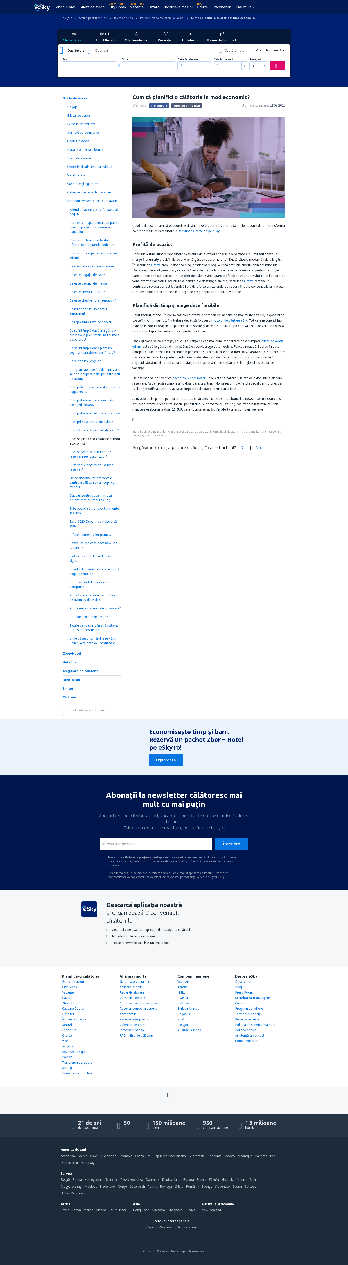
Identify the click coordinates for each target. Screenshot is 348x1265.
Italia (254, 1179)
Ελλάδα (214, 1179)
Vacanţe (137, 6)
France (202, 1179)
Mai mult (243, 6)
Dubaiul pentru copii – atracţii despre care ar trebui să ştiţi (91, 497)
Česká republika (131, 1179)
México (229, 1156)
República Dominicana (169, 1156)
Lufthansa (184, 1003)
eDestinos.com (186, 1227)
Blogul (239, 987)
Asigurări (68, 1046)
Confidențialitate (247, 1041)
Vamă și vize (76, 175)
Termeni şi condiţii (248, 1014)
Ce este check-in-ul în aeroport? (93, 300)
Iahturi (68, 688)
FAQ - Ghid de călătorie (137, 1035)
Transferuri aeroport (77, 1062)
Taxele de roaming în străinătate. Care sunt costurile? (94, 627)
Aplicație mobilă (131, 987)
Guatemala (197, 1156)
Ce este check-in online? (87, 292)
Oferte (202, 6)
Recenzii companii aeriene (138, 1008)
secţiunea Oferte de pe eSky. (199, 231)
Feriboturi (69, 1030)
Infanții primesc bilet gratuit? (91, 534)
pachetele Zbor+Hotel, (189, 378)
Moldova (90, 1186)
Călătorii (69, 697)
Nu (258, 447)
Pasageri (255, 59)
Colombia (125, 1156)
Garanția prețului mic (135, 981)
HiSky (181, 992)
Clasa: (260, 50)
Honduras (214, 1156)
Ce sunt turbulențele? (85, 361)
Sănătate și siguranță (82, 184)
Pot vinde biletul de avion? (89, 617)
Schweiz (250, 1186)
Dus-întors (76, 50)
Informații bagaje (132, 1030)
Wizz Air (183, 981)
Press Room (244, 992)
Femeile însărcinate (81, 124)
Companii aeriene (132, 998)
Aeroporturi (128, 1014)
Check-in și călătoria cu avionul (89, 167)
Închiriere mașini (178, 6)
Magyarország (71, 1186)
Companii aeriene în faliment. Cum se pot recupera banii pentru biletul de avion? (95, 374)
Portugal (166, 1186)
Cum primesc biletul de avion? (91, 422)
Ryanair (182, 998)
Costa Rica (143, 1156)
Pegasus (183, 1014)
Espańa (188, 1179)
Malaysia (158, 1210)
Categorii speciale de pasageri (89, 192)
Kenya (76, 1210)
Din (65, 59)
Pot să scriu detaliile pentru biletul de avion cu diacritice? (94, 597)
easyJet (182, 1025)
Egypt (65, 1210)
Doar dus (102, 50)
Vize (65, 1041)
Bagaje (72, 107)
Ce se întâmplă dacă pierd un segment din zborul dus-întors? (92, 350)
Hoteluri (69, 662)
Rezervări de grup (75, 1051)
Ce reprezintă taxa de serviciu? (92, 322)
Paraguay (87, 1163)
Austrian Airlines (189, 1030)
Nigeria (101, 1210)
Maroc (88, 1210)
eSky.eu (150, 1227)
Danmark (152, 1179)
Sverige (207, 1186)
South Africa (118, 1210)
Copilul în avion (78, 141)
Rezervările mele (247, 1019)
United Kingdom (72, 1193)
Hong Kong (141, 1210)
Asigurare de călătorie (81, 671)
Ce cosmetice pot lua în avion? (92, 266)
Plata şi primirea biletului (85, 149)
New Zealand (211, 1210)
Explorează (166, 760)
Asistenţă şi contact (249, 1035)
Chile (93, 1156)
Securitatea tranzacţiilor (252, 998)
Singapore (175, 1210)
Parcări (67, 1057)
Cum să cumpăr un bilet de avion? (94, 430)
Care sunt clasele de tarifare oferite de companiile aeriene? (92, 242)
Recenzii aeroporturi (134, 1019)
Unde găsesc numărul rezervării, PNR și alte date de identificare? (93, 640)
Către (124, 59)
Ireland (242, 1179)
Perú (273, 1156)
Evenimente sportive (77, 1073)
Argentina (68, 1156)
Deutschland (171, 1179)
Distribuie (159, 105)
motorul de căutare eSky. (229, 320)
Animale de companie (83, 132)
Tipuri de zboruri (79, 158)
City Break (117, 6)
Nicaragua (245, 1156)
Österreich (137, 1186)
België (65, 1179)
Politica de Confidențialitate (255, 1025)
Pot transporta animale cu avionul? (95, 608)
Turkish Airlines (188, 1008)
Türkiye (190, 1210)
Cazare (153, 6)
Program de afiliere (249, 1008)
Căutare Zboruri (73, 1008)
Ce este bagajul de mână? (89, 283)
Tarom (182, 987)
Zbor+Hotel (65, 6)
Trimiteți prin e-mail (186, 105)
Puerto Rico (69, 1163)
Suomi (237, 1186)
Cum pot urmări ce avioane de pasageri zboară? (92, 402)
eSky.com (165, 1227)
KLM (180, 1019)
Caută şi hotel (235, 50)
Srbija (179, 1186)
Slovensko (222, 1186)
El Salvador (108, 1156)
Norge (122, 1186)
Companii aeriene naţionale (139, 1003)
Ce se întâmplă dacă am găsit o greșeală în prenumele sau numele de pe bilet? (94, 335)
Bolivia (82, 1156)
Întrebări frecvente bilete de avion (92, 201)
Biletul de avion (78, 115)
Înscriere (231, 844)
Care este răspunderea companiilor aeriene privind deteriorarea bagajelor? (95, 227)
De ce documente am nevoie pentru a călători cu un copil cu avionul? (92, 482)
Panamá (261, 1156)
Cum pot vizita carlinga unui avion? (95, 413)
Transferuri (222, 6)
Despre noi (243, 981)
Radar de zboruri (132, 992)
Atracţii (67, 1068)
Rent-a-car (71, 680)
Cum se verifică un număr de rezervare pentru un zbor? (90, 454)
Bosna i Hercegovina (87, 1179)
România (192, 1186)
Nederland (107, 1186)
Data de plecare (188, 59)
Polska (152, 1186)
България (111, 1179)
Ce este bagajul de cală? (87, 275)
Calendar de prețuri (133, 1025)
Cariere (240, 1003)
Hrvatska (228, 1179)
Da (243, 447)
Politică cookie (245, 1030)
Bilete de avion (92, 6)
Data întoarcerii (223, 59)
